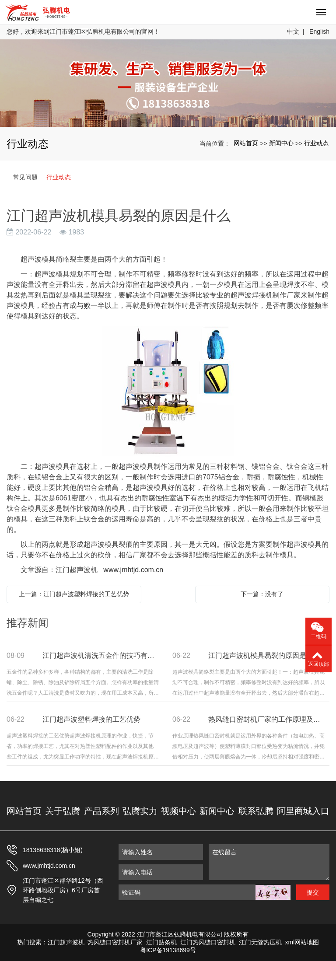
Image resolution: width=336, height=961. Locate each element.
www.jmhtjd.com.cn (133, 569)
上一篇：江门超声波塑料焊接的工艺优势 (74, 594)
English (319, 31)
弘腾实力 (140, 811)
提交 (313, 892)
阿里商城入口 (303, 811)
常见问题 (25, 177)
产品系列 (101, 811)
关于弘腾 (62, 811)
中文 (293, 31)
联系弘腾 (255, 811)
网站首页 (246, 143)
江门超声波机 (66, 942)
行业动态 (316, 143)
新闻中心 (281, 143)
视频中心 (178, 811)
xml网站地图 (302, 942)
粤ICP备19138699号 (168, 950)
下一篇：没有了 (262, 594)
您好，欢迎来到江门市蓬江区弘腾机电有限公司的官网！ (83, 31)
